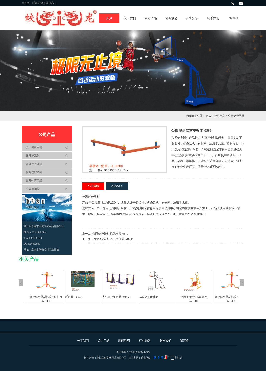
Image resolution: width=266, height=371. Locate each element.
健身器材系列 (34, 172)
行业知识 (192, 18)
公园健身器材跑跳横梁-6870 (110, 233)
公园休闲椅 (32, 188)
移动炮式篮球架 (148, 296)
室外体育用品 (34, 180)
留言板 (234, 18)
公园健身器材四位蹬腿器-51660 (112, 238)
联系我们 (213, 18)
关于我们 (130, 18)
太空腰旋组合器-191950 (116, 296)
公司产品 (150, 18)
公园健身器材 (236, 115)
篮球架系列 (32, 155)
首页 (109, 18)
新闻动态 (171, 18)
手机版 (178, 357)
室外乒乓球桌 (34, 163)
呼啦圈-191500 (73, 296)
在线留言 (117, 186)
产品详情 (93, 186)
